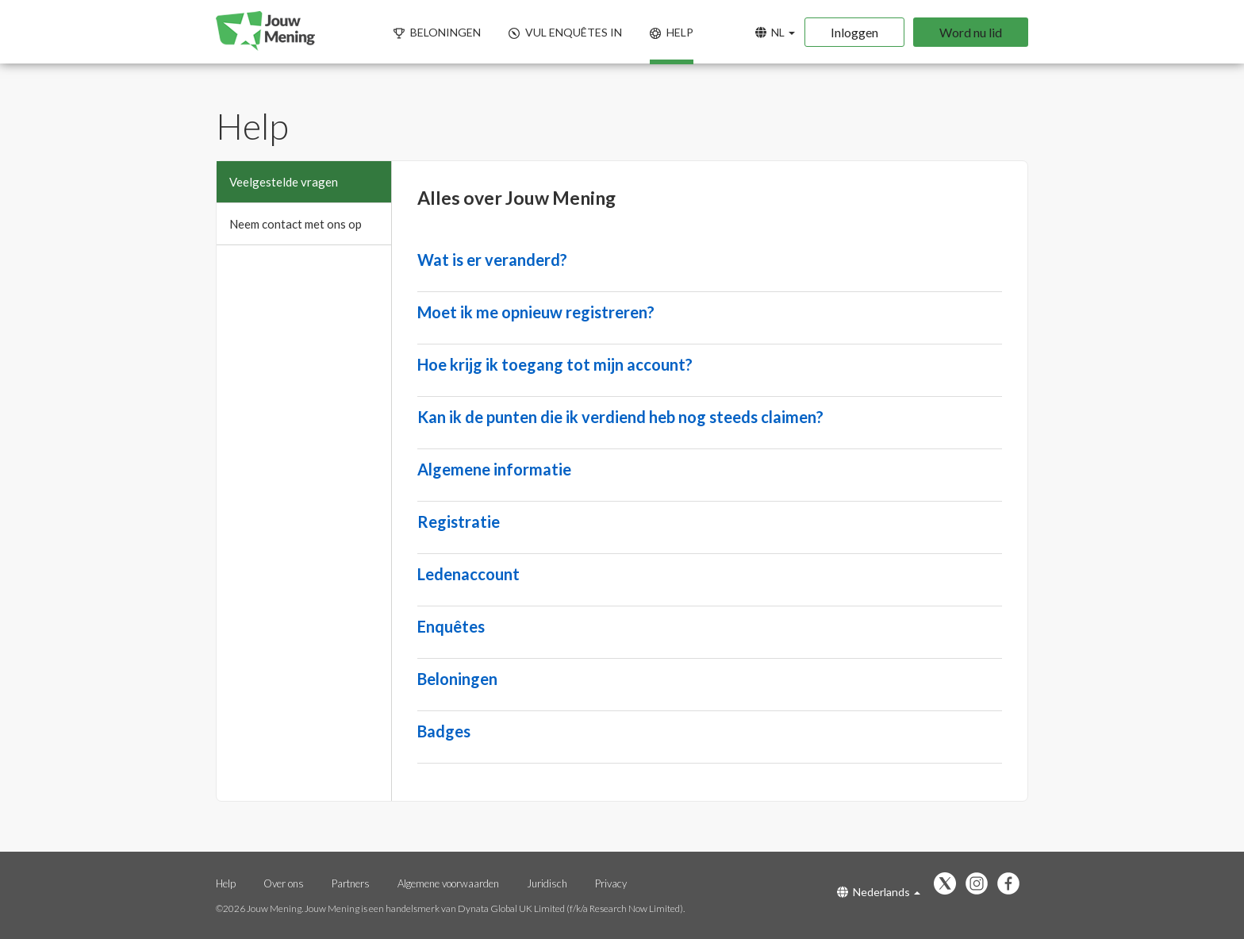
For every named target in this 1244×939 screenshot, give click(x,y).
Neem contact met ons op (295, 224)
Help (226, 883)
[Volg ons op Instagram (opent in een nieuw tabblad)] (980, 885)
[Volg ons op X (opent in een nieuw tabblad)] (949, 885)
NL (775, 32)
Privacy (611, 883)
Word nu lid (970, 32)
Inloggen (854, 32)
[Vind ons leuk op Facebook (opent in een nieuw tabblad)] (1012, 885)
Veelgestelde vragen (283, 182)
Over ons (284, 883)
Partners (352, 883)
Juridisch (548, 883)
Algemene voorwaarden (448, 883)
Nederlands (878, 892)
